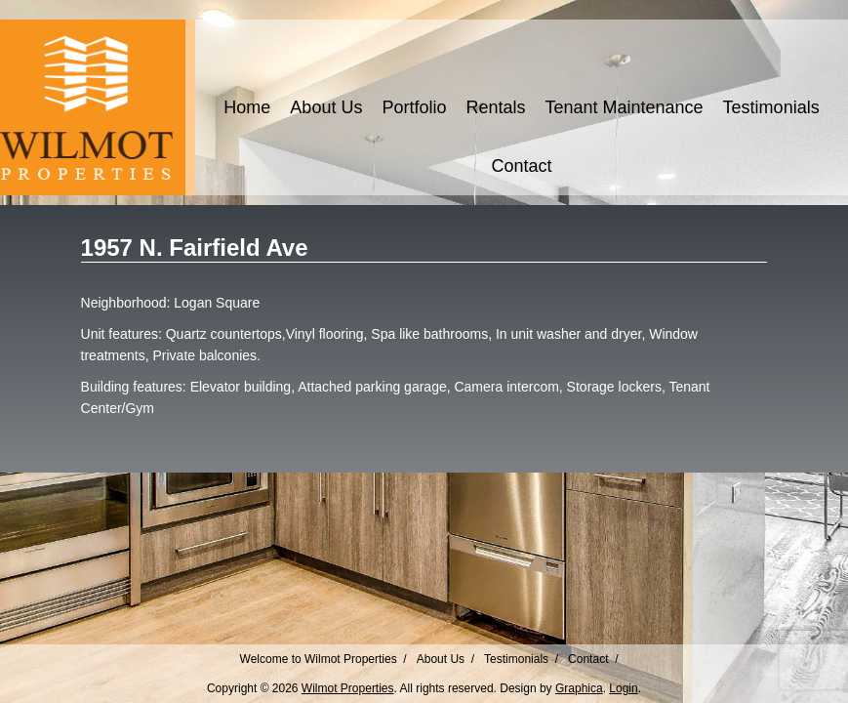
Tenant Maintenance (624, 107)
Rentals (495, 107)
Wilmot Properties (348, 688)
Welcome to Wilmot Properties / (323, 659)
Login (623, 688)
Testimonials (771, 107)
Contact (521, 166)
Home (246, 107)
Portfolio (414, 107)
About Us (326, 107)
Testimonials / (521, 659)
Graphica (579, 688)
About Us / (445, 659)
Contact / (593, 659)
